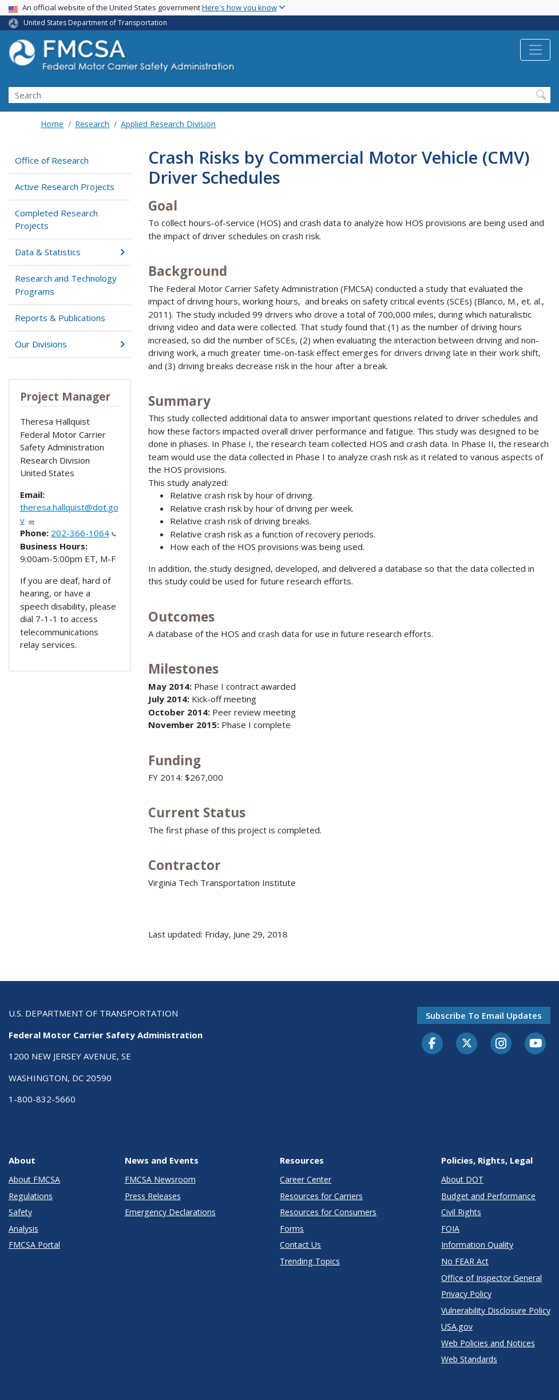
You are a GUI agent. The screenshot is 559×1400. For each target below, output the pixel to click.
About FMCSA (34, 1179)
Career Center (305, 1179)
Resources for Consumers (328, 1212)
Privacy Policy (466, 1293)
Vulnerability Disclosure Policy (495, 1310)
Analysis (23, 1228)
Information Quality (477, 1244)
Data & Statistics (70, 252)
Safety (20, 1212)
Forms (292, 1228)
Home (52, 123)
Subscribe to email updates (484, 1015)
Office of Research (52, 160)
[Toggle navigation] (535, 50)
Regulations (31, 1196)
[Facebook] (432, 1044)
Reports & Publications (60, 317)
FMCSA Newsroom (160, 1179)
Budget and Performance (488, 1196)
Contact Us (300, 1244)
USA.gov (457, 1326)
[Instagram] (501, 1044)
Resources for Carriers (321, 1196)
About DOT (462, 1179)
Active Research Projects (64, 186)
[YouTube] (535, 1044)
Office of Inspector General (491, 1277)
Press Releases (153, 1196)
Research (92, 123)
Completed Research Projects (56, 219)
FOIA (450, 1228)
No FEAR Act (465, 1261)
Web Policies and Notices (488, 1343)
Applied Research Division (168, 123)
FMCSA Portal (34, 1244)
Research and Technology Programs (66, 284)
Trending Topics (310, 1261)
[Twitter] (467, 1043)
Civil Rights (461, 1212)
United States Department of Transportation (95, 22)
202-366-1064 (83, 533)
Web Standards (469, 1359)
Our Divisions (70, 344)
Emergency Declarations (170, 1212)
